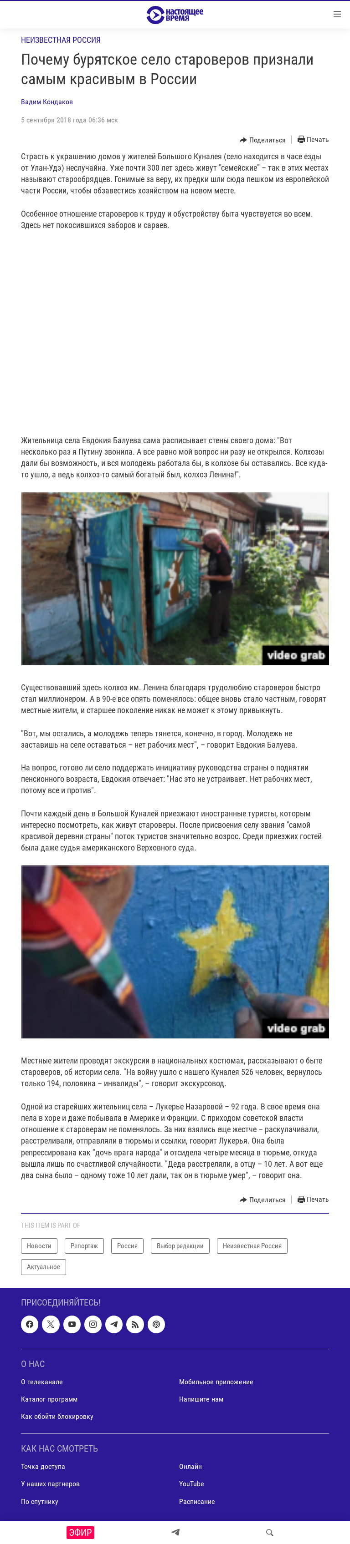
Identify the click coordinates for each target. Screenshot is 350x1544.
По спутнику (39, 1501)
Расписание (197, 1501)
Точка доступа (43, 1466)
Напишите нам (201, 1399)
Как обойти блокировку (57, 1416)
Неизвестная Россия (61, 40)
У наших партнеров (50, 1483)
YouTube (191, 1483)
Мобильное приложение (216, 1381)
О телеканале (42, 1381)
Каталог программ (49, 1399)
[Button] (263, 140)
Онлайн (190, 1466)
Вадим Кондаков (47, 101)
